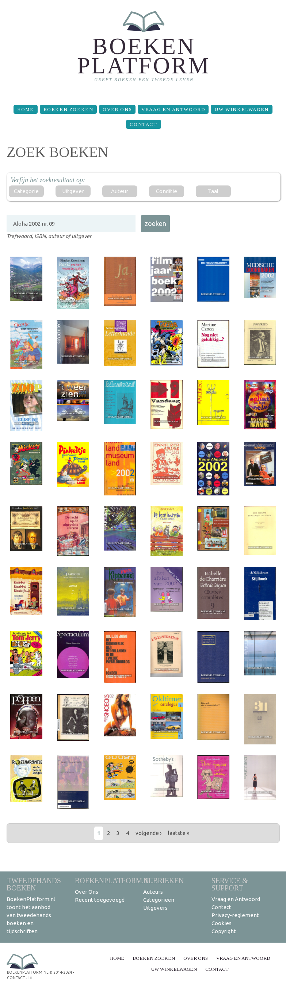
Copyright (223, 931)
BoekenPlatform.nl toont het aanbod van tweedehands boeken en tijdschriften (31, 915)
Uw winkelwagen (241, 109)
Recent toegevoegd (100, 900)
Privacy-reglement (235, 915)
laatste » (178, 833)
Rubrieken (163, 880)
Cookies (221, 923)
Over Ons (117, 109)
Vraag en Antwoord (173, 109)
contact (15, 977)
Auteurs (153, 892)
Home (25, 109)
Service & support (229, 884)
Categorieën (158, 900)
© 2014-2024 (59, 972)
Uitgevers (155, 908)
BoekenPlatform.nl (114, 880)
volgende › (148, 833)
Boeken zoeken (68, 109)
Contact (143, 124)
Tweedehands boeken (34, 884)
